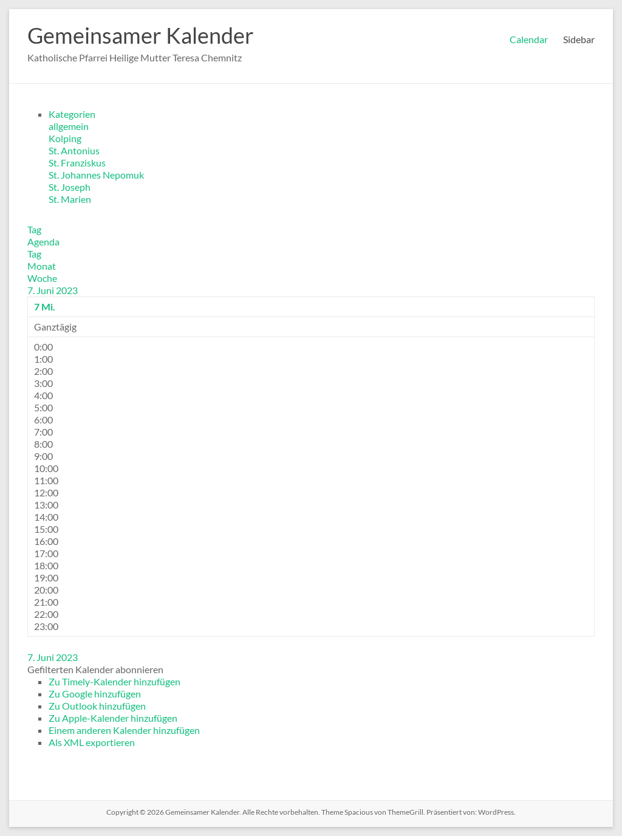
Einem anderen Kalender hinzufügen (124, 730)
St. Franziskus (77, 162)
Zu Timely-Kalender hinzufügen (114, 681)
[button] (95, 669)
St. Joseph (70, 187)
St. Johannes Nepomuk (96, 174)
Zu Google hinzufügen (95, 693)
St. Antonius (74, 150)
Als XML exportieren (92, 742)
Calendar (529, 39)
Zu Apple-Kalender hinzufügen (113, 718)
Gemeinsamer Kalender (140, 35)
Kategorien (72, 114)
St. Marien (70, 199)
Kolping (65, 138)
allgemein (69, 126)
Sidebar (579, 39)
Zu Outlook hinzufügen (97, 705)
